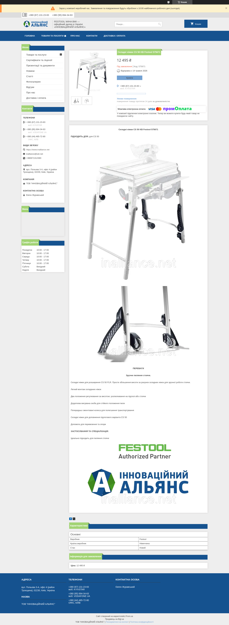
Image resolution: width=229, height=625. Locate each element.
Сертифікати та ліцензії (39, 60)
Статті (29, 76)
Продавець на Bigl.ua (114, 619)
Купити (129, 78)
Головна (30, 36)
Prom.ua (129, 616)
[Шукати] (159, 24)
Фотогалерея (33, 81)
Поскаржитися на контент (117, 622)
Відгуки (30, 87)
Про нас (75, 36)
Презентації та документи (40, 65)
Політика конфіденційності (142, 622)
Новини (30, 71)
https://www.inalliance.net (37, 149)
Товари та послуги (52, 36)
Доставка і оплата (114, 36)
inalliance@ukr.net (34, 154)
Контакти (91, 36)
